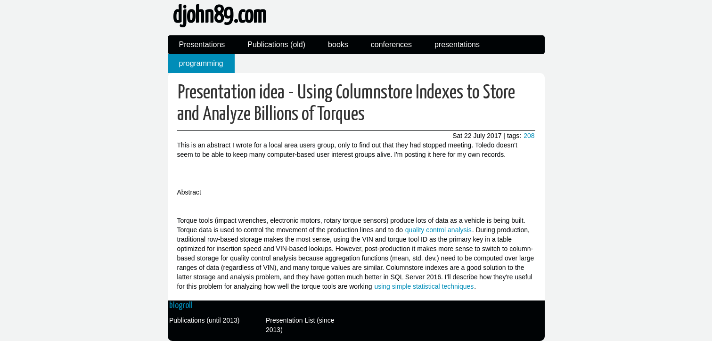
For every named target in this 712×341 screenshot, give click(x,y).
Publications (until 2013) (204, 320)
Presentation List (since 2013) (300, 325)
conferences (391, 45)
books (338, 45)
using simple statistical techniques (424, 286)
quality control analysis (438, 230)
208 (529, 135)
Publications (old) (276, 45)
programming (201, 63)
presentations (457, 45)
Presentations (202, 45)
